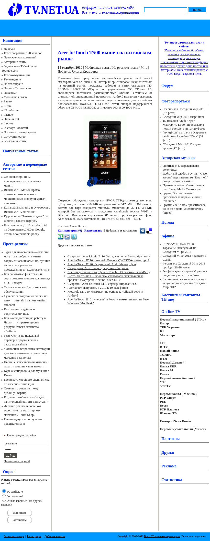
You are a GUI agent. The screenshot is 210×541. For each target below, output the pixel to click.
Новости (9, 48)
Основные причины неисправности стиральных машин (22, 181)
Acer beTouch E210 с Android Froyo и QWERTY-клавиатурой (108, 260)
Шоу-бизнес (12, 110)
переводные (36, 164)
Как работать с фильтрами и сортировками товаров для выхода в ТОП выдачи (27, 278)
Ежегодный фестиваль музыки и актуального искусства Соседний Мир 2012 (185, 283)
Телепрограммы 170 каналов (23, 53)
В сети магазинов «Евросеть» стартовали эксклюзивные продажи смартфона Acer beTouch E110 (105, 278)
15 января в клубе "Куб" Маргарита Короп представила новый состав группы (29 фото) (184, 124)
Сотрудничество (15, 136)
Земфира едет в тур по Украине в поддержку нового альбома (185, 273)
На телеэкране (13, 84)
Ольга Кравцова (85, 71)
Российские (14, 491)
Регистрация (34, 536)
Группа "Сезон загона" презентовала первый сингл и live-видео (182, 197)
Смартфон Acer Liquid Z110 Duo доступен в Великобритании (108, 256)
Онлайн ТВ (11, 119)
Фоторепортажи (175, 101)
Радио (8, 101)
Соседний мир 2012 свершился (183, 117)
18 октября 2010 (70, 67)
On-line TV (170, 311)
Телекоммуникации (17, 75)
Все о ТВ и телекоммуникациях (162, 536)
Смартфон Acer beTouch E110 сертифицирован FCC (102, 284)
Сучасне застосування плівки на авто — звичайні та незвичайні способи (25, 300)
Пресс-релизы (15, 244)
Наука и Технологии (17, 88)
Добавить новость (54, 536)
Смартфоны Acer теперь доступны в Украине (98, 268)
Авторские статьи (15, 62)
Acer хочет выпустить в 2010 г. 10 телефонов (97, 287)
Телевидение (12, 79)
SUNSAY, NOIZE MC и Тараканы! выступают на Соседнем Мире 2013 (179, 248)
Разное (8, 114)
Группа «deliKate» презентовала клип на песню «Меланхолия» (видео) (184, 208)
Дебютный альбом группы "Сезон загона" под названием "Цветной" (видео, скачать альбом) (186, 177)
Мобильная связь (15, 97)
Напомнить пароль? (17, 461)
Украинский (14, 496)
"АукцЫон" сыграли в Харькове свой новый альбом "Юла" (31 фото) (184, 136)
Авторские (12, 164)
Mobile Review (78, 225)
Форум (8, 123)
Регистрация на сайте (21, 435)
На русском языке (125, 67)
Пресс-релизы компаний (20, 57)
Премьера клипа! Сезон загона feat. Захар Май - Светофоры (183, 187)
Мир (144, 67)
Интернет (10, 92)
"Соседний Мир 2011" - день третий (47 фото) (182, 146)
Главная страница (14, 536)
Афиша (167, 236)
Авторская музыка (178, 158)
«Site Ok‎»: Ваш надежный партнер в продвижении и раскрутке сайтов (21, 340)
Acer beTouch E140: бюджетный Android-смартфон (101, 264)
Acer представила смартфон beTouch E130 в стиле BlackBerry (108, 272)
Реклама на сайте (15, 141)
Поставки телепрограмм (20, 132)
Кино (7, 106)
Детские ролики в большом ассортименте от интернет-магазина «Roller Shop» (22, 410)
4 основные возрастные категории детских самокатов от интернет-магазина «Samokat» (27, 353)
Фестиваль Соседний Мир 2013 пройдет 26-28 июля (184, 265)
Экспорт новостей (16, 128)
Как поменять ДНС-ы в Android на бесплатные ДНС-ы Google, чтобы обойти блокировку (25, 229)
